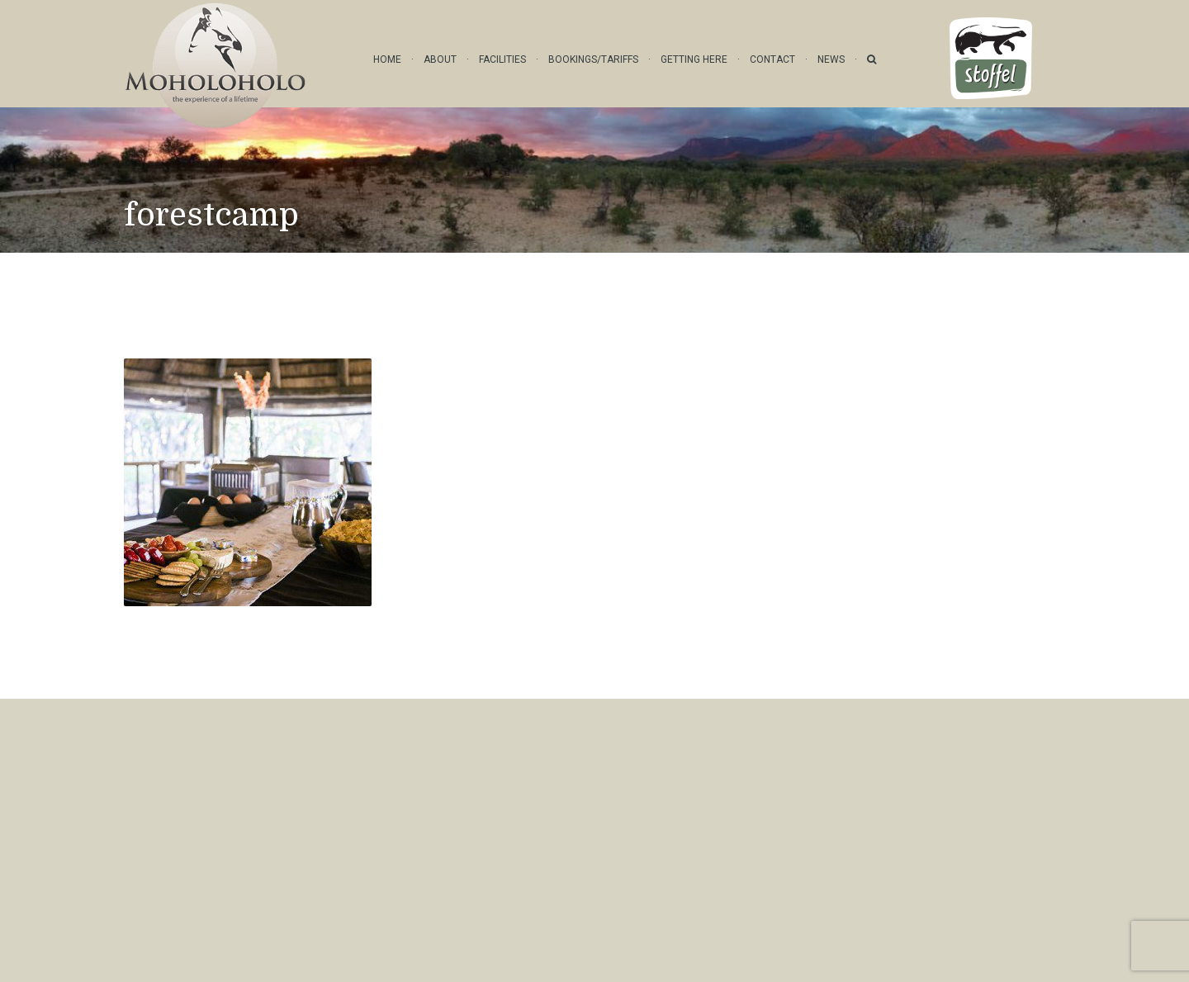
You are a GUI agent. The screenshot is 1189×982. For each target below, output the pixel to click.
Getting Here (694, 59)
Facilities (502, 59)
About (440, 59)
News (831, 59)
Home (387, 59)
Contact (772, 59)
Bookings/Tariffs (593, 59)
